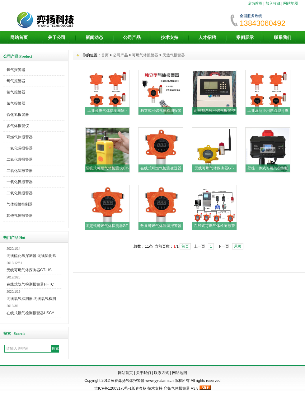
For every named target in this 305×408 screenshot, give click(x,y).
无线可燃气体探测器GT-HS (29, 270)
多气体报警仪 (18, 126)
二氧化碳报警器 (20, 159)
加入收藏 (272, 3)
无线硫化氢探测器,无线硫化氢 (31, 256)
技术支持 (169, 37)
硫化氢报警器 (18, 114)
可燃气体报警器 (20, 137)
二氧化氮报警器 (20, 193)
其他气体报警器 (20, 215)
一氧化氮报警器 (20, 182)
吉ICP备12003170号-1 (113, 388)
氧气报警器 (16, 81)
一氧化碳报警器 (20, 148)
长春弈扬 (139, 388)
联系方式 (161, 373)
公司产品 (132, 37)
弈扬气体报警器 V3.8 (181, 388)
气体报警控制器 (20, 204)
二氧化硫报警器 (20, 170)
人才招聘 (207, 37)
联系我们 (282, 37)
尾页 (238, 246)
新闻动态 (94, 37)
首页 (105, 55)
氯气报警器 (16, 103)
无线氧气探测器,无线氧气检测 (31, 299)
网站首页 (19, 37)
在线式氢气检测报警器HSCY (30, 313)
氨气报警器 (16, 70)
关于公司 (56, 37)
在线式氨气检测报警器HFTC (30, 284)
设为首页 (254, 3)
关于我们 (143, 373)
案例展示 (245, 37)
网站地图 (290, 3)
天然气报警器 (173, 55)
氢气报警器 (16, 92)
